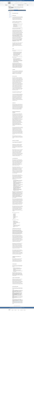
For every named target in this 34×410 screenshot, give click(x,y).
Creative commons (9, 309)
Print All (13, 10)
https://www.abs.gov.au (17, 301)
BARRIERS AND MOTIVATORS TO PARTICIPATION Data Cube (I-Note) (10, 16)
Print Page (11, 10)
